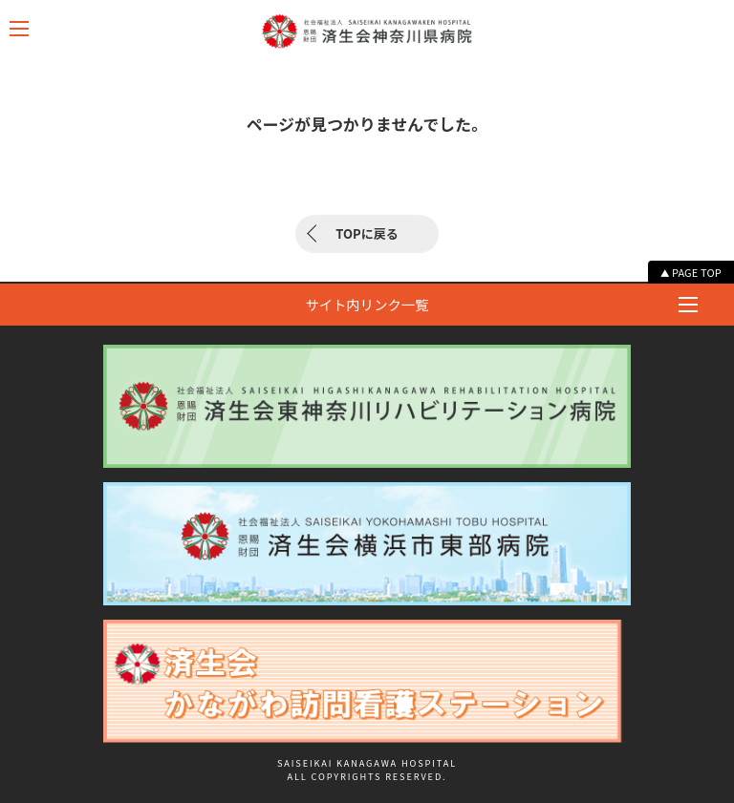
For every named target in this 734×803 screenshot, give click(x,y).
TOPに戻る (366, 233)
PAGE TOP (697, 272)
